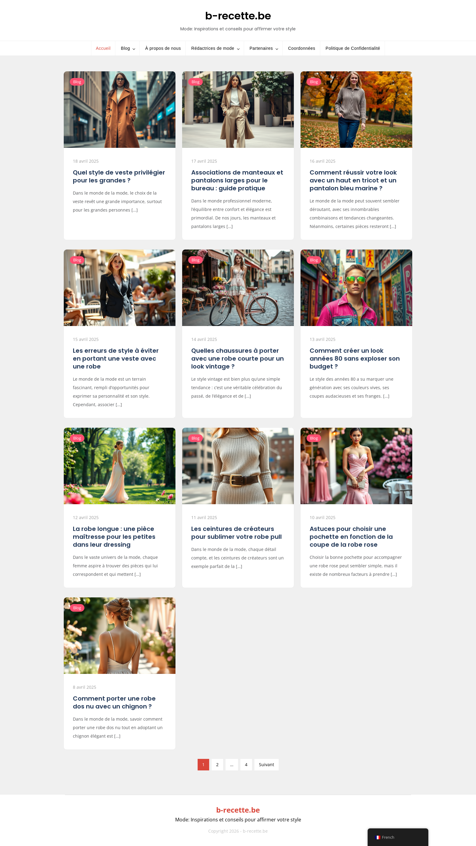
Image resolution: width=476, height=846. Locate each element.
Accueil (103, 48)
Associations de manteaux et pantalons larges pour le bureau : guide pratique (237, 180)
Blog (125, 48)
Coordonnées (301, 48)
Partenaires (261, 48)
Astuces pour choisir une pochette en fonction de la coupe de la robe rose (351, 537)
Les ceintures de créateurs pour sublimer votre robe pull (236, 533)
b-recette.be (238, 15)
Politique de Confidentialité (353, 48)
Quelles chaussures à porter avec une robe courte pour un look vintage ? (237, 358)
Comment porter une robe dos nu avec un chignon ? (114, 702)
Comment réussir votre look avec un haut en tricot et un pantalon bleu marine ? (353, 180)
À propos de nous (163, 48)
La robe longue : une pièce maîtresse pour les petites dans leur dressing (114, 537)
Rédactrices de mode (212, 48)
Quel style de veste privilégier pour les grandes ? (119, 176)
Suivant (266, 764)
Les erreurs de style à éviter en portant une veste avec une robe (116, 358)
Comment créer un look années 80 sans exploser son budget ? (355, 358)
